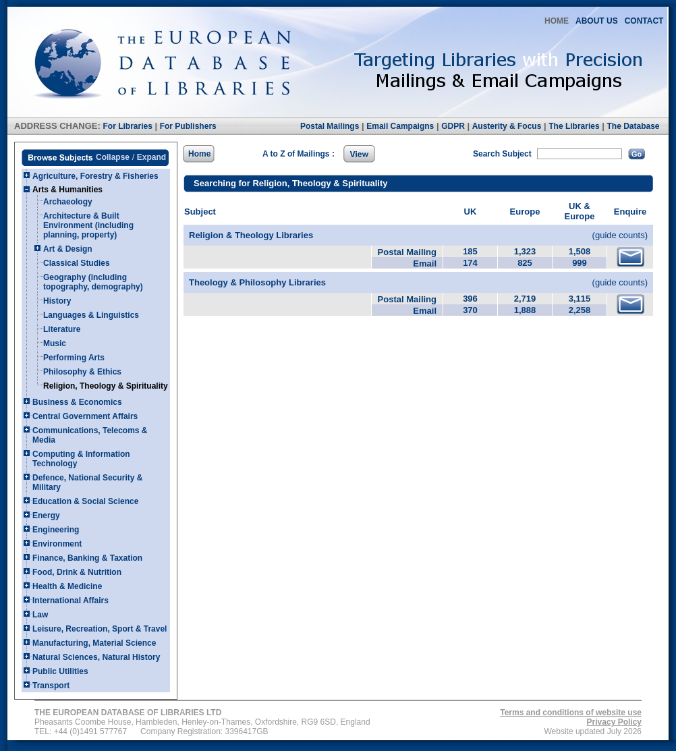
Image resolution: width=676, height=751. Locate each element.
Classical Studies (76, 263)
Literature (61, 329)
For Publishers (188, 126)
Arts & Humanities (67, 189)
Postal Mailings (329, 126)
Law (40, 614)
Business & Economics (77, 402)
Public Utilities (60, 671)
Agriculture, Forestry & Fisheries (95, 176)
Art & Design (67, 249)
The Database (633, 126)
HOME (556, 21)
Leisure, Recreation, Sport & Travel (99, 629)
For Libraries (127, 126)
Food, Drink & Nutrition (76, 572)
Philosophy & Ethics (82, 372)
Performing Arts (74, 357)
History (57, 301)
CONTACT (644, 21)
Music (54, 343)
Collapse (113, 157)
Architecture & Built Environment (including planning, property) (88, 225)
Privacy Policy (614, 722)
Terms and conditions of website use (571, 712)
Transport (50, 685)
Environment (57, 544)
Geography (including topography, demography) (93, 282)
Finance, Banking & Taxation (87, 558)
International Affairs (70, 600)
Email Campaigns (400, 126)
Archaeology (67, 201)
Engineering (55, 529)
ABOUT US (596, 21)
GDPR (453, 126)
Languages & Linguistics (91, 315)
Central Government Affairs (85, 416)
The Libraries (573, 126)
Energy (46, 515)
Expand (151, 157)
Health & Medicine (67, 586)
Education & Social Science (85, 501)
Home (199, 154)
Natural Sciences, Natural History (96, 657)
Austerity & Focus (507, 126)
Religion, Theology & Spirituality (105, 386)
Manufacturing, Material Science (94, 643)
